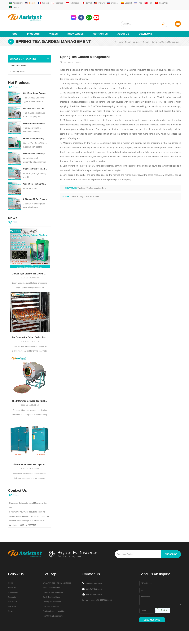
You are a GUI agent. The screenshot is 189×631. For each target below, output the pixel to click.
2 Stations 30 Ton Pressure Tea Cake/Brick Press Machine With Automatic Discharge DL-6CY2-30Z (35, 188)
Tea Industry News (140, 31)
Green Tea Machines (51, 577)
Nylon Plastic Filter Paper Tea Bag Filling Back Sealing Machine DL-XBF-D (35, 143)
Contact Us (100, 23)
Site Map (12, 596)
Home (14, 23)
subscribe (171, 543)
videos (53, 23)
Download (145, 23)
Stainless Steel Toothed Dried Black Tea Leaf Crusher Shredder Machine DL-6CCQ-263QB (35, 158)
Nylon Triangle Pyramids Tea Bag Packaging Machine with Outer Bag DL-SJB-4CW (35, 113)
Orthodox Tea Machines (53, 581)
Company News (17, 61)
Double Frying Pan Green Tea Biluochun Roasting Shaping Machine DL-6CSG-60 (35, 97)
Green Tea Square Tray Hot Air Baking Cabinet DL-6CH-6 (35, 128)
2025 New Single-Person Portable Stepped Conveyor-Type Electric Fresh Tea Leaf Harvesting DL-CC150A (35, 82)
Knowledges (75, 23)
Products (33, 23)
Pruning (75, 72)
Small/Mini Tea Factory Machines (57, 572)
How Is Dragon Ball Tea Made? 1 (86, 186)
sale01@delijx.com (94, 578)
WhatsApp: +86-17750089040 (99, 589)
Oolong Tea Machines (52, 591)
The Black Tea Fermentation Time (92, 177)
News (127, 31)
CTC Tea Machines (51, 596)
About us (123, 23)
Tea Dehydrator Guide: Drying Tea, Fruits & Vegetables (30, 326)
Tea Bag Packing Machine (54, 600)
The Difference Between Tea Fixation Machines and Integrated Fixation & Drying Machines (30, 390)
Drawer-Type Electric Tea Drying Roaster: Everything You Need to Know (30, 263)
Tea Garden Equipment (52, 605)
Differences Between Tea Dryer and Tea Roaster (30, 454)
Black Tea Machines (51, 586)
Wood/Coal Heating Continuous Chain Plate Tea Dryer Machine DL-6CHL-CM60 (35, 173)
